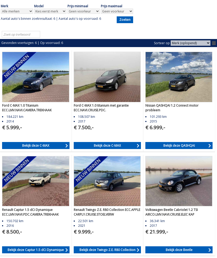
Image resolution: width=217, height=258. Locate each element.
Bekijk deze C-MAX (35, 145)
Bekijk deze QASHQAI (179, 145)
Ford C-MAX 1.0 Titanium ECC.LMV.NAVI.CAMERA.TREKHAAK (27, 107)
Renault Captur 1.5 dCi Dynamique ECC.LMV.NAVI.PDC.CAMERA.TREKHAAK (30, 212)
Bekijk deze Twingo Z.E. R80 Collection (107, 250)
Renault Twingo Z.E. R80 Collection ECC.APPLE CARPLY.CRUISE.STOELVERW (107, 212)
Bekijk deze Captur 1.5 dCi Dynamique (36, 250)
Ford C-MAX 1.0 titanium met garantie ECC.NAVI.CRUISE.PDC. (101, 107)
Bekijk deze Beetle (179, 250)
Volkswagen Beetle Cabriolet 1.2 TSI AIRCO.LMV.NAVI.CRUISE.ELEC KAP (171, 212)
